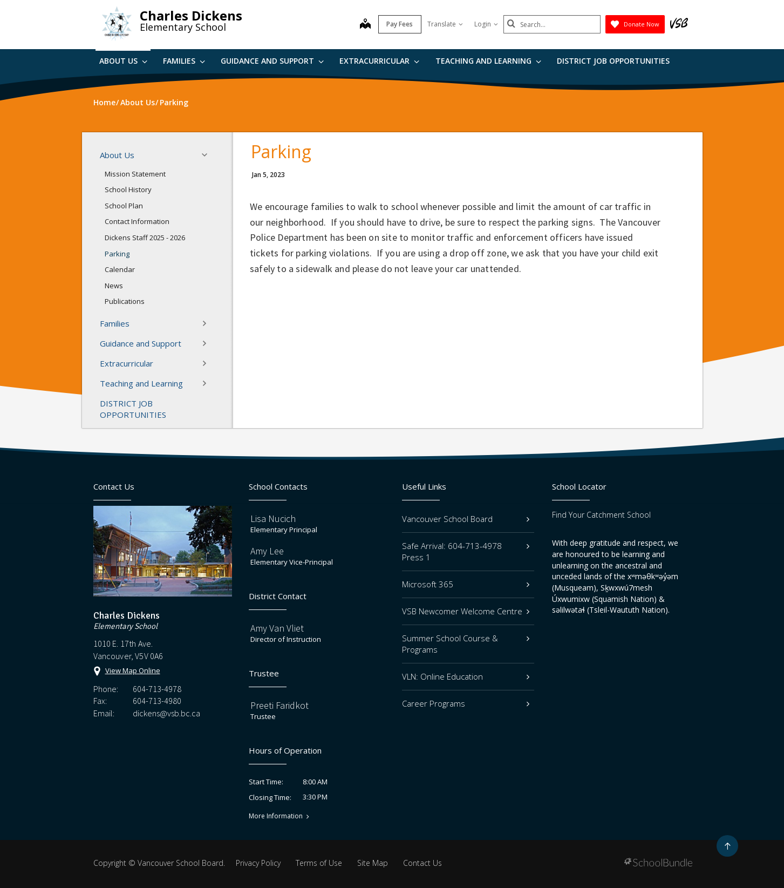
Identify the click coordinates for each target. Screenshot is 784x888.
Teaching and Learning (488, 61)
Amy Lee (267, 551)
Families (184, 61)
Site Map (372, 863)
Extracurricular (379, 61)
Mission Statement (135, 174)
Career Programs (466, 703)
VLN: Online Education (466, 676)
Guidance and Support (272, 61)
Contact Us (422, 863)
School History (128, 189)
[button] (208, 155)
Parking (117, 254)
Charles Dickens (191, 15)
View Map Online (132, 670)
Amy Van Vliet (277, 628)
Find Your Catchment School (601, 515)
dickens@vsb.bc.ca (166, 713)
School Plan (124, 206)
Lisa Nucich (273, 518)
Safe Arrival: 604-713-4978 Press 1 (466, 551)
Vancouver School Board (466, 518)
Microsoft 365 (466, 584)
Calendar (120, 269)
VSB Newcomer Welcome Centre (466, 611)
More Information (276, 816)
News (114, 285)
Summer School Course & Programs (466, 644)
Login (486, 24)
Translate (445, 24)
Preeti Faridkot (279, 705)
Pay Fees (399, 24)
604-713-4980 (157, 700)
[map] (365, 24)
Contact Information (137, 221)
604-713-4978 (157, 688)
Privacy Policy (258, 863)
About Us (123, 61)
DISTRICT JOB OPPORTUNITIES (613, 61)
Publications (125, 301)
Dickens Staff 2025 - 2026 (145, 237)
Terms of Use (319, 863)
